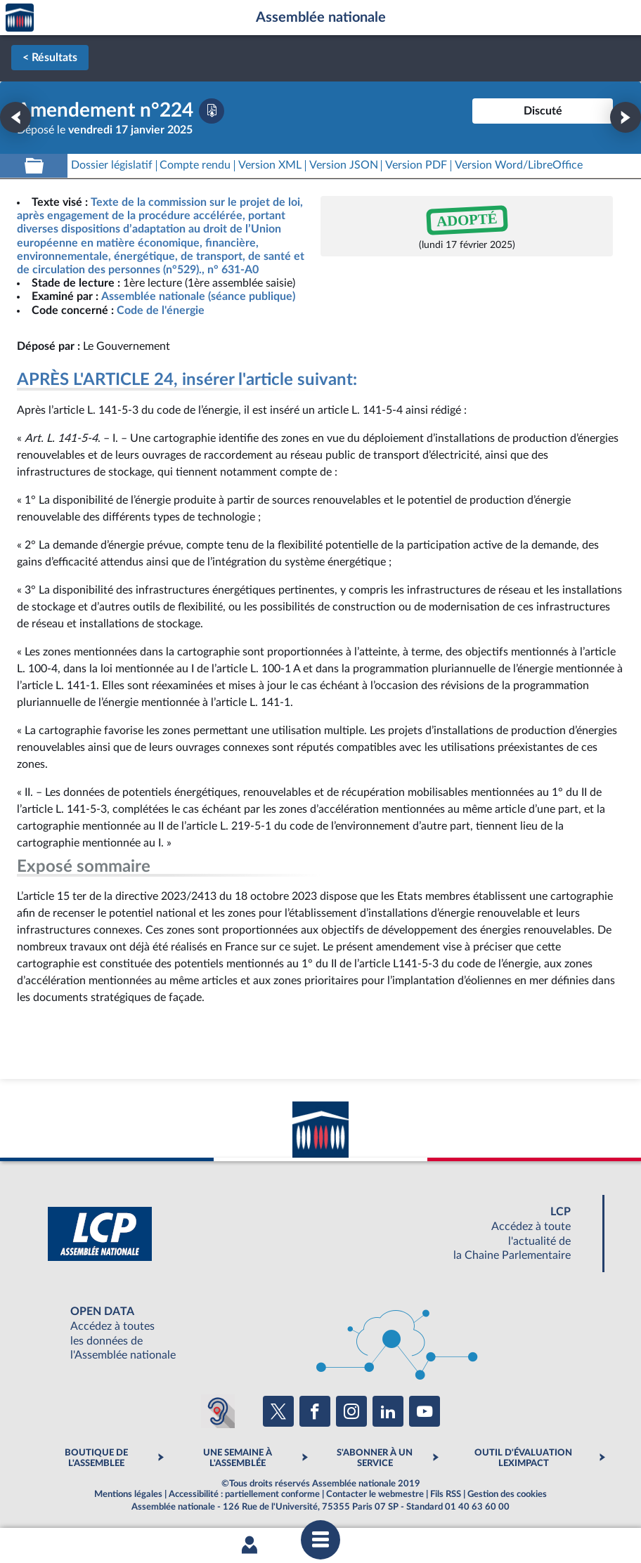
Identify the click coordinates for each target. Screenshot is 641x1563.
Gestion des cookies (507, 1494)
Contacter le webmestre (375, 1494)
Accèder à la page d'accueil (20, 18)
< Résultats (49, 57)
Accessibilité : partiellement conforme (244, 1494)
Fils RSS (445, 1494)
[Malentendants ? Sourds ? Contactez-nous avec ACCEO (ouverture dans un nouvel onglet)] (218, 1411)
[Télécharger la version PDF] (211, 111)
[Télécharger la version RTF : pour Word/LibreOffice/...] (518, 165)
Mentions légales (128, 1494)
